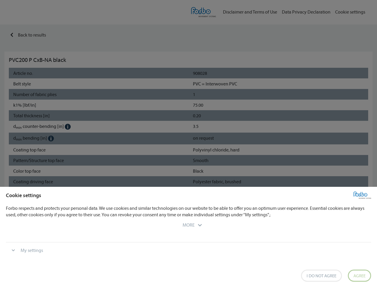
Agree (359, 275)
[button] (189, 225)
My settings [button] (32, 250)
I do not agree (321, 275)
